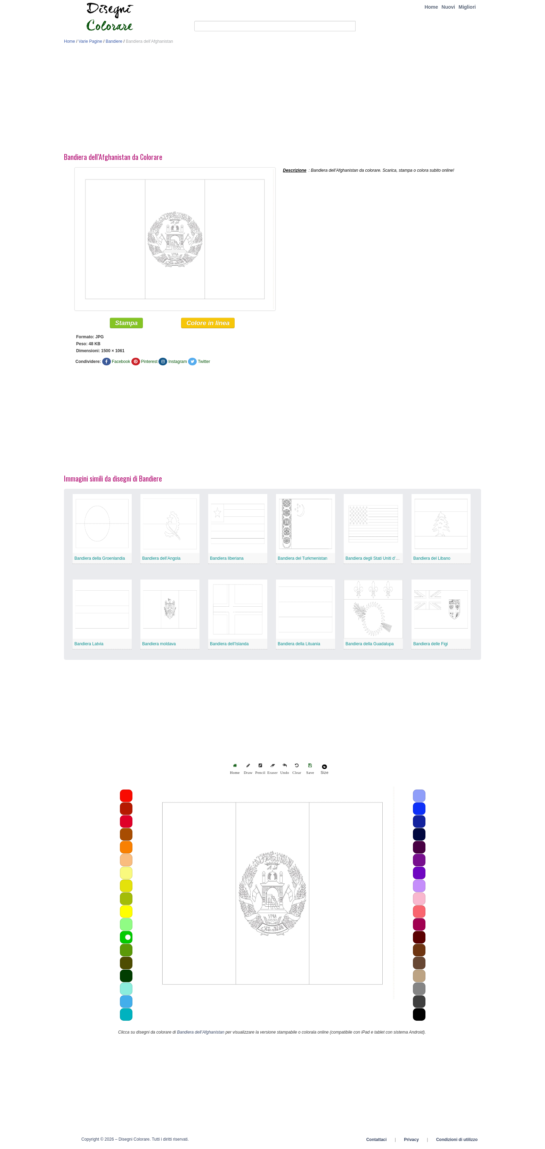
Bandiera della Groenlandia (99, 558)
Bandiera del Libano (431, 558)
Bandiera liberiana (227, 558)
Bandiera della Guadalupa (369, 643)
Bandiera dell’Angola (161, 558)
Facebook (121, 361)
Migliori (467, 7)
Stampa (126, 322)
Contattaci (376, 1139)
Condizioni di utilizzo (457, 1139)
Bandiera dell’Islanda (229, 643)
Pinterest (149, 361)
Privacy (411, 1139)
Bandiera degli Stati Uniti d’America (378, 558)
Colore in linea (207, 322)
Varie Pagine (90, 41)
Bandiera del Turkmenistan (302, 558)
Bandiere (114, 41)
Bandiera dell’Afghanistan (200, 1032)
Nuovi (448, 7)
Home (431, 7)
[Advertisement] (272, 100)
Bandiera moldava (159, 643)
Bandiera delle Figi (430, 643)
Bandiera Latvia (88, 643)
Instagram (177, 361)
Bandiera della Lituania (299, 643)
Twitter (204, 361)
